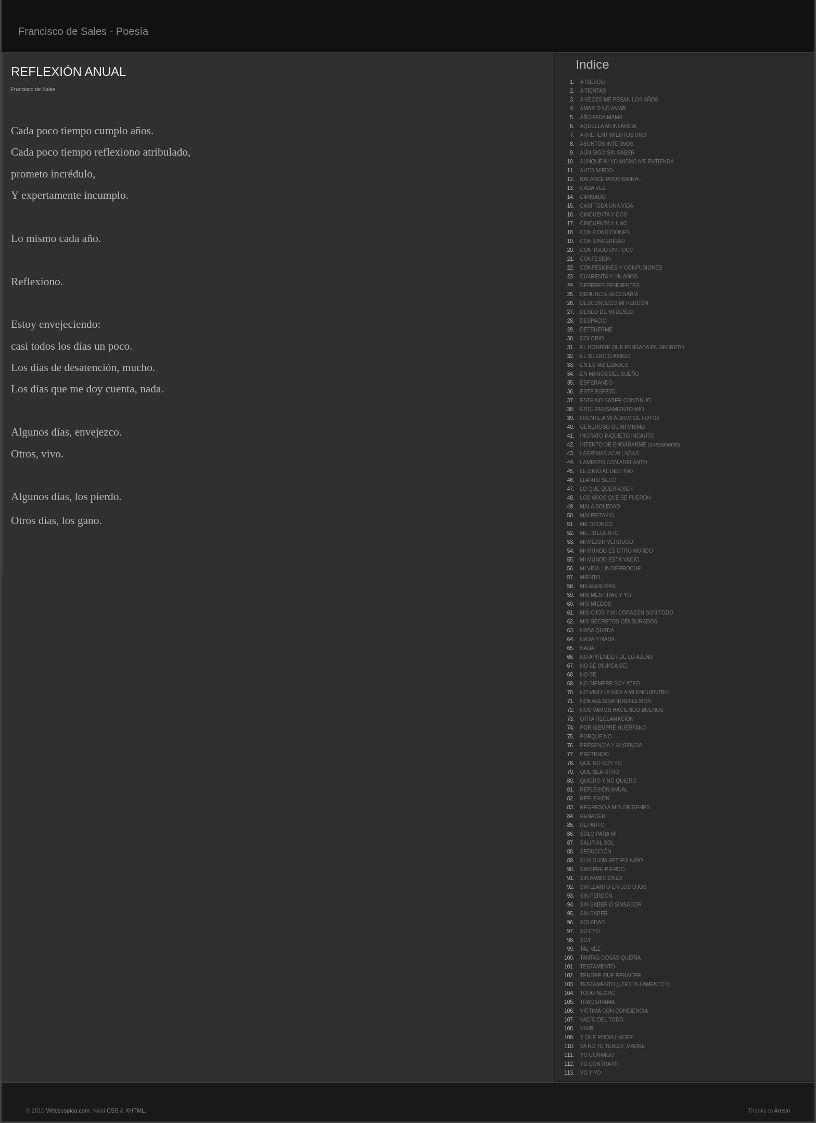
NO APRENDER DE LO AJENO (616, 657)
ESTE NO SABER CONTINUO (615, 400)
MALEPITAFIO (597, 515)
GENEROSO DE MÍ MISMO (612, 427)
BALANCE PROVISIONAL (610, 179)
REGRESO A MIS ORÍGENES (614, 807)
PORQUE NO (595, 736)
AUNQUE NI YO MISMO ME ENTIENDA (626, 161)
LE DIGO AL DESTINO (606, 471)
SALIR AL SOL (597, 843)
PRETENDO (594, 754)
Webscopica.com (68, 1110)
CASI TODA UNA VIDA (606, 206)
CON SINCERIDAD (602, 241)
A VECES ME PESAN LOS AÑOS (619, 100)
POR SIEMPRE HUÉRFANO (613, 728)
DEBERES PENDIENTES (609, 285)
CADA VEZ (592, 188)
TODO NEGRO (597, 993)
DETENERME (596, 330)
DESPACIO (593, 321)
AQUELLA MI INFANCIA (608, 126)
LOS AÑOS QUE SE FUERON (615, 498)
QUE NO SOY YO (600, 763)
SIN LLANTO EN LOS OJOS (613, 887)
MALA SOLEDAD (600, 506)
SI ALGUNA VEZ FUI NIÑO (611, 860)
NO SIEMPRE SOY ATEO (610, 683)
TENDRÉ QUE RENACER (610, 975)
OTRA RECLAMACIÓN (606, 719)
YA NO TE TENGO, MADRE (612, 1046)
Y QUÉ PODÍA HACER (606, 1037)
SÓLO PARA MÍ (598, 834)
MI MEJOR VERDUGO (606, 542)
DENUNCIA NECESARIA (609, 294)
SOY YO (590, 931)
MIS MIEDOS (595, 604)
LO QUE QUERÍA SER (606, 489)
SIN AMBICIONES (601, 878)
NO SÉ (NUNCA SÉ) (604, 666)
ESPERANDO (596, 383)
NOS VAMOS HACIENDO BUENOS (621, 710)
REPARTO (592, 825)
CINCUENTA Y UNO (603, 223)
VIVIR (586, 1028)
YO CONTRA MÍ (599, 1064)
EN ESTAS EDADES (604, 365)
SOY (585, 940)
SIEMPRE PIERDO (602, 869)
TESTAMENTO (597, 966)
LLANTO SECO (598, 480)
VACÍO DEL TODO (601, 1020)
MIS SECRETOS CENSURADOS (618, 621)
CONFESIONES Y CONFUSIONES (621, 268)
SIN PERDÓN (596, 896)
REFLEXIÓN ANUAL (604, 790)
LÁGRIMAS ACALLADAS (609, 453)
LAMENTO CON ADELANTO (613, 462)
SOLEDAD (592, 922)
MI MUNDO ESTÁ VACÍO (609, 560)
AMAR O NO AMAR (603, 108)
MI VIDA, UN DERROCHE (610, 568)
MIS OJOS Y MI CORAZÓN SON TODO (626, 613)
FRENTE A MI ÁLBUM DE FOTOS (619, 418)
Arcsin (782, 1110)
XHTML (135, 1110)
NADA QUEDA (597, 630)
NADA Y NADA (597, 639)
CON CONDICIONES (605, 232)
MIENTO (590, 577)
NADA (587, 648)
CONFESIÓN (595, 259)
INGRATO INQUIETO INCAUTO (617, 436)
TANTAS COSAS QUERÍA (610, 958)
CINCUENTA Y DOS (603, 215)
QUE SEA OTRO (599, 772)
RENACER (592, 816)
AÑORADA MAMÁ (601, 117)
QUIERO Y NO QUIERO (608, 781)
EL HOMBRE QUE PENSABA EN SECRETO (632, 347)
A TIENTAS (593, 91)
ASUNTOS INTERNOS (606, 144)
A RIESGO (592, 82)
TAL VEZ (590, 949)
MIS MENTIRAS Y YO (605, 595)
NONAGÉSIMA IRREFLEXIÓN (615, 701)
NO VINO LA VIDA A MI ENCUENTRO (624, 692)
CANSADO (592, 197)
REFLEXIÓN (594, 798)
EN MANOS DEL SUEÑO (609, 374)
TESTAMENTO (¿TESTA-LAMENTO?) (624, 984)
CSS (113, 1110)
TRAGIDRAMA (597, 1002)
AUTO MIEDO (596, 170)
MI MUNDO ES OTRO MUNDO (616, 551)
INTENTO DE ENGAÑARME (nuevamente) (630, 445)
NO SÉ (588, 675)
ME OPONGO (596, 524)
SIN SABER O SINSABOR (610, 905)
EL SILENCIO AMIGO (605, 356)
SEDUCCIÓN (595, 851)
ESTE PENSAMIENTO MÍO (612, 409)
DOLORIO (592, 338)
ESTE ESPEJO (597, 391)
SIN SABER (593, 913)
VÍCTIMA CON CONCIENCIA (614, 1011)
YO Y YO (590, 1073)
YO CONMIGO (597, 1055)
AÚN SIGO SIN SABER (607, 153)
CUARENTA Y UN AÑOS (609, 276)
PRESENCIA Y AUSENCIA (611, 745)
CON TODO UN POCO (606, 250)
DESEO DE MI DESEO (606, 312)
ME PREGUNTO (599, 533)
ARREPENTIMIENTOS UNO (613, 135)
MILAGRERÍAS (597, 586)
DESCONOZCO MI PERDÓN (614, 303)
